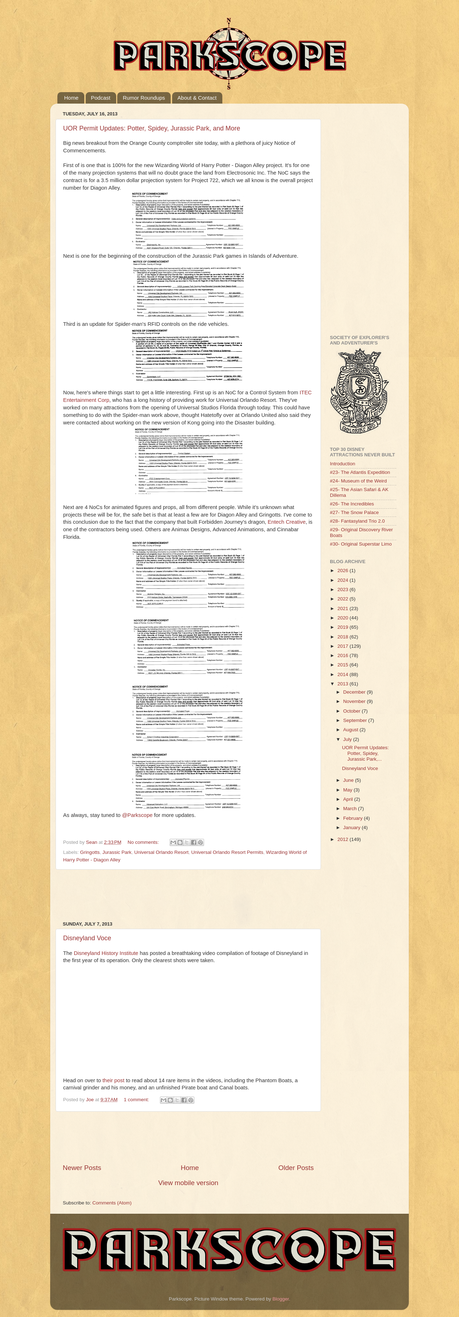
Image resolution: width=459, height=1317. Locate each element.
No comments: (144, 842)
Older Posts (296, 1167)
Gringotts (90, 852)
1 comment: (137, 1099)
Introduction (342, 463)
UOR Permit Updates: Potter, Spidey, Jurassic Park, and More (151, 128)
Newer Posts (82, 1167)
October (352, 711)
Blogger (281, 1299)
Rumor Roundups (144, 98)
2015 (343, 664)
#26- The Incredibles (352, 504)
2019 (343, 627)
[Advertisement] (193, 895)
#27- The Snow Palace (354, 512)
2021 (343, 608)
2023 (343, 589)
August (351, 729)
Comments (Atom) (112, 1203)
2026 (343, 570)
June (349, 780)
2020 (343, 618)
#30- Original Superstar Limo (361, 544)
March (350, 808)
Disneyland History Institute (106, 953)
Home (71, 98)
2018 (343, 637)
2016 (343, 655)
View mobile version (188, 1183)
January (352, 827)
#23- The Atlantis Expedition (360, 472)
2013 (343, 683)
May (348, 790)
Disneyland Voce (87, 938)
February (353, 818)
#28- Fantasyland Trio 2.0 (357, 521)
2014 (343, 674)
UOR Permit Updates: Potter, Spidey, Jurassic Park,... (365, 753)
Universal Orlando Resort (161, 852)
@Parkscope (137, 815)
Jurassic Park (117, 852)
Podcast (100, 98)
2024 (343, 580)
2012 (343, 839)
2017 (343, 646)
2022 (343, 599)
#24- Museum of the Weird (358, 481)
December (355, 692)
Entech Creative (287, 522)
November (355, 701)
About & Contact (197, 98)
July (348, 739)
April (348, 799)
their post (113, 1080)
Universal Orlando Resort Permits (227, 852)
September (355, 720)
